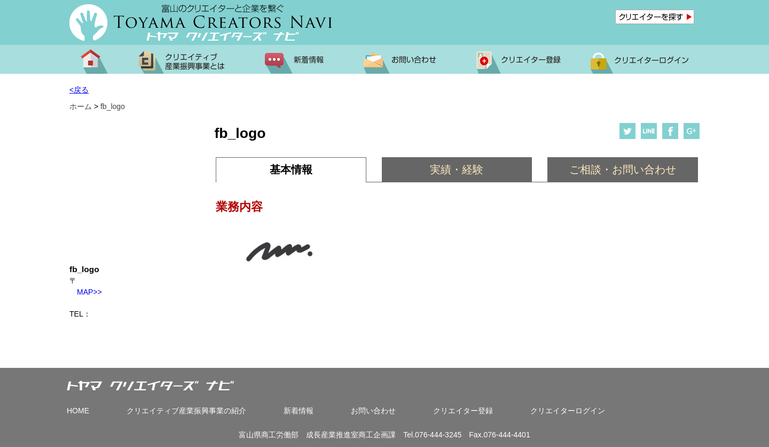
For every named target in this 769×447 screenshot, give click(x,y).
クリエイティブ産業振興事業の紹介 (186, 410)
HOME (78, 410)
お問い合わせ (373, 410)
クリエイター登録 (463, 410)
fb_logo (112, 106)
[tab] (291, 169)
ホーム (80, 106)
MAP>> (85, 292)
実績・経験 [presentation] (456, 169)
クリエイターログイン (567, 410)
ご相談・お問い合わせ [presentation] (622, 169)
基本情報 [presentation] (291, 169)
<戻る (79, 90)
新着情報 (298, 410)
